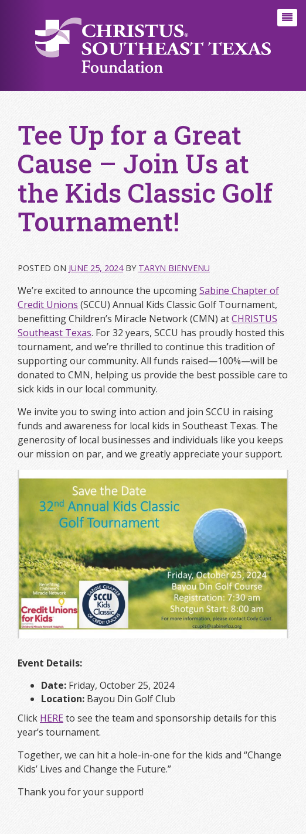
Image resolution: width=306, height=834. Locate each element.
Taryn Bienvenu (174, 268)
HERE (51, 718)
